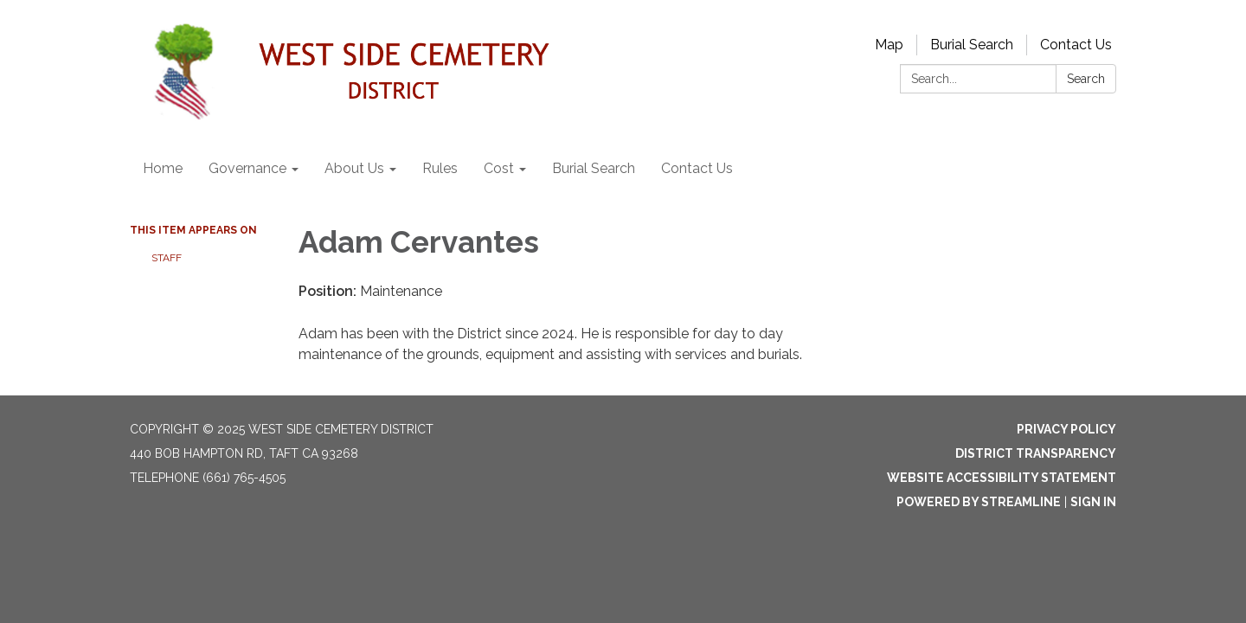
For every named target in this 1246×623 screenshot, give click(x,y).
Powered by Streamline (978, 502)
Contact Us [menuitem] (697, 168)
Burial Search (971, 44)
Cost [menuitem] (499, 168)
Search (1086, 79)
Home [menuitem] (163, 168)
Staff (166, 258)
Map (889, 44)
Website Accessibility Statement (1001, 478)
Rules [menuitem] (440, 168)
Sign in (1093, 502)
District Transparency (1035, 453)
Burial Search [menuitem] (593, 168)
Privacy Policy (1066, 429)
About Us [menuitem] (354, 168)
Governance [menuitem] (247, 168)
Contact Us (1076, 44)
